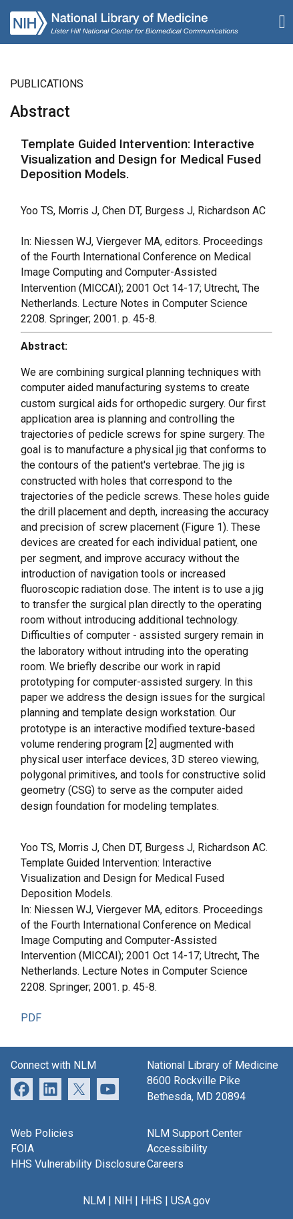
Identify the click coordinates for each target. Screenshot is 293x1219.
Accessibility (177, 1148)
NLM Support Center (194, 1133)
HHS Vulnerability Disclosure (78, 1164)
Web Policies (42, 1133)
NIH (123, 1200)
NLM (94, 1200)
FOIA (22, 1148)
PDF (31, 1017)
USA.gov (190, 1200)
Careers (165, 1164)
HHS (151, 1200)
